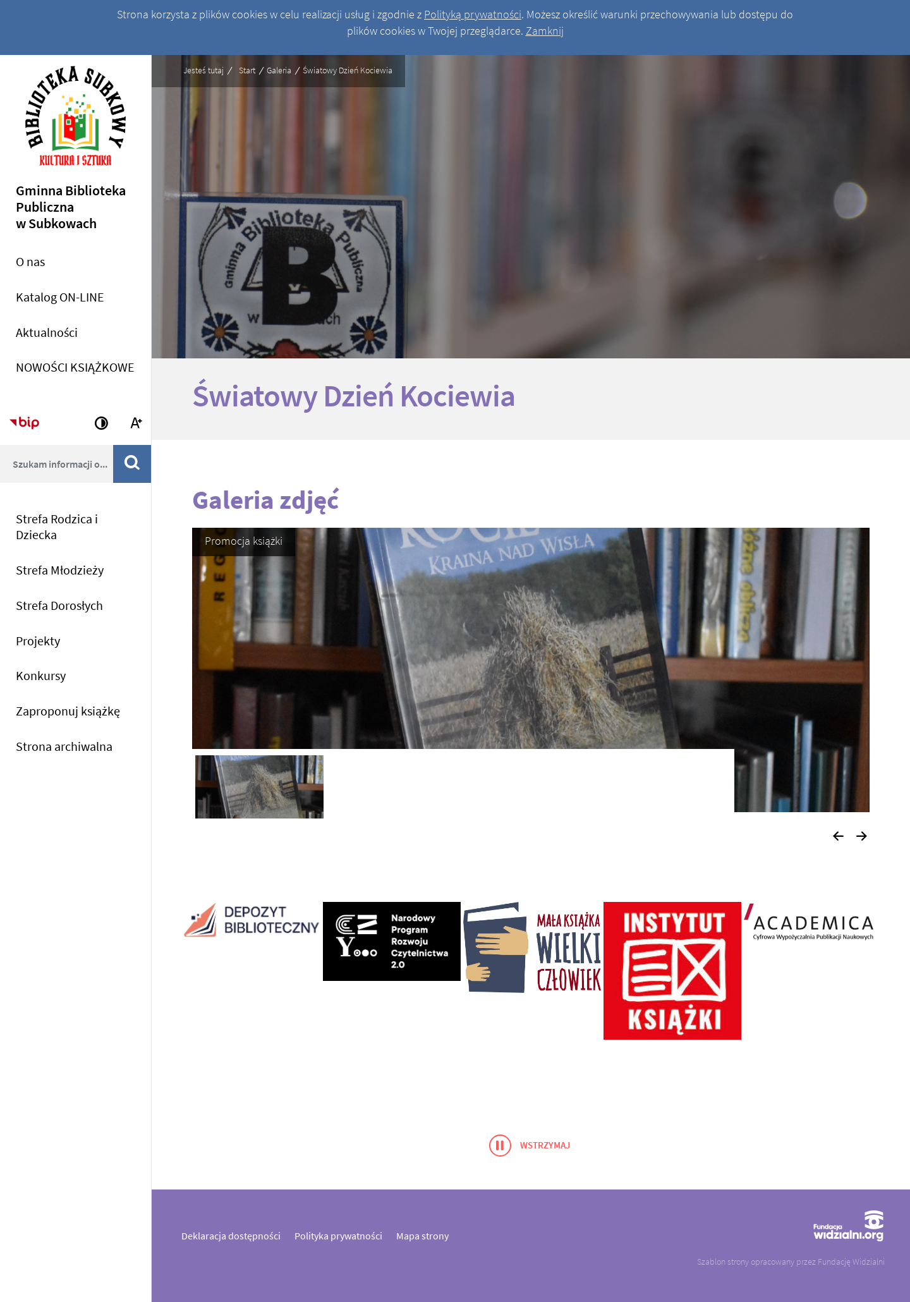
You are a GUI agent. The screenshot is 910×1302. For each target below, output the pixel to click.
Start (247, 70)
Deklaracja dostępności (231, 1235)
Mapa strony (422, 1235)
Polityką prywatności (472, 14)
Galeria (279, 70)
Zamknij (545, 30)
